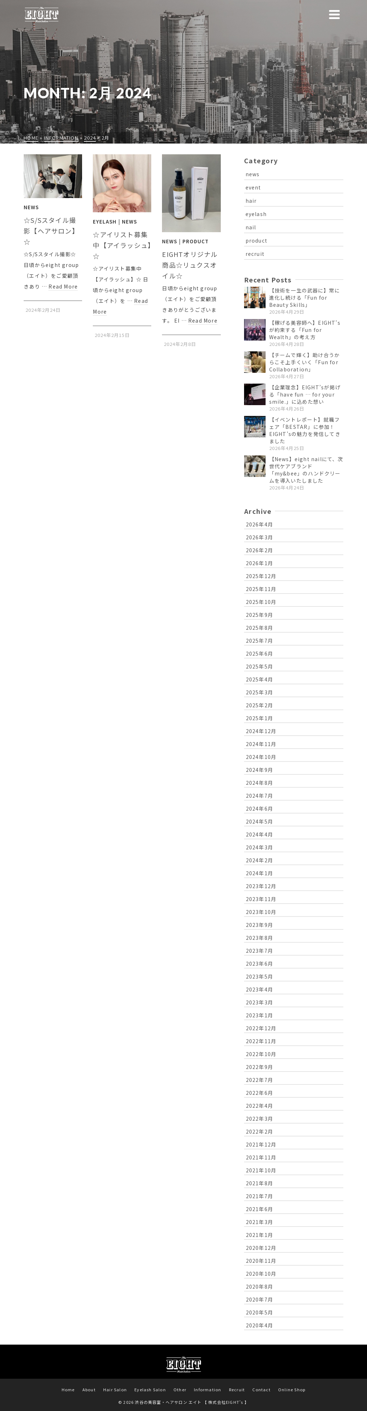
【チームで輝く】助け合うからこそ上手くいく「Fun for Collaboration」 (304, 362)
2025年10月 (261, 601)
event (253, 187)
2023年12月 (261, 886)
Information (207, 1389)
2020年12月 (261, 1247)
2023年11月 (261, 899)
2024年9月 (259, 769)
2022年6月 (259, 1092)
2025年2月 (259, 705)
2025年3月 (259, 692)
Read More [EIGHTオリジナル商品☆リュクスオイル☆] (203, 320)
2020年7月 (259, 1299)
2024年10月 (261, 756)
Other (179, 1389)
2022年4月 (259, 1105)
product (256, 240)
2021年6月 (259, 1209)
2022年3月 (259, 1118)
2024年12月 (261, 731)
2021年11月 (261, 1157)
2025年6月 (259, 653)
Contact (261, 1389)
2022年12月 (261, 1028)
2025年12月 (261, 576)
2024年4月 (259, 834)
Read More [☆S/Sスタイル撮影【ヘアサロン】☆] (63, 286)
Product (195, 241)
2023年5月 (259, 976)
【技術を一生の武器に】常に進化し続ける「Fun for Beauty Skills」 (304, 297)
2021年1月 (259, 1234)
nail (251, 227)
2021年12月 (261, 1144)
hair (251, 200)
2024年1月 (259, 873)
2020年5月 (259, 1312)
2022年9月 (259, 1066)
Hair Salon (115, 1389)
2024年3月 (259, 847)
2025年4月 (259, 679)
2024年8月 (259, 782)
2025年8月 (259, 627)
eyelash (256, 213)
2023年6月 (259, 963)
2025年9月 (259, 614)
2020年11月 (261, 1260)
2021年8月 (259, 1183)
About (89, 1389)
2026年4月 (259, 524)
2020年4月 (259, 1325)
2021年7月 (259, 1196)
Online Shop (291, 1389)
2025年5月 (259, 666)
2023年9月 (259, 924)
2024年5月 (259, 821)
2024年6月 (259, 808)
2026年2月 (259, 550)
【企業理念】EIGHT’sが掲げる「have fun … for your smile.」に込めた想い (304, 394)
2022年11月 (261, 1041)
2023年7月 (259, 950)
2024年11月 (261, 743)
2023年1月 (259, 1015)
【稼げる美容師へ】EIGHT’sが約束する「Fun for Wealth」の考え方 (304, 330)
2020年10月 (261, 1273)
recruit (255, 253)
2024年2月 (259, 860)
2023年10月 (261, 911)
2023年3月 (259, 1002)
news (253, 174)
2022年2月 (259, 1131)
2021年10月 (261, 1170)
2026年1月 (259, 563)
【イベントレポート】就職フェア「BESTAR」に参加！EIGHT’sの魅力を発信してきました (304, 430)
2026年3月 (259, 537)
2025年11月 (261, 588)
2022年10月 (261, 1054)
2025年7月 (259, 640)
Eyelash (104, 221)
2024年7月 (259, 795)
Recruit (237, 1389)
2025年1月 (259, 718)
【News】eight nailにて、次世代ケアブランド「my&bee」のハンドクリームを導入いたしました (306, 469)
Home (68, 1389)
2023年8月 (259, 937)
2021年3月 (259, 1221)
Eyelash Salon (150, 1389)
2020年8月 (259, 1286)
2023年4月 (259, 989)
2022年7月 (259, 1079)
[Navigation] (334, 14)
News (31, 207)
